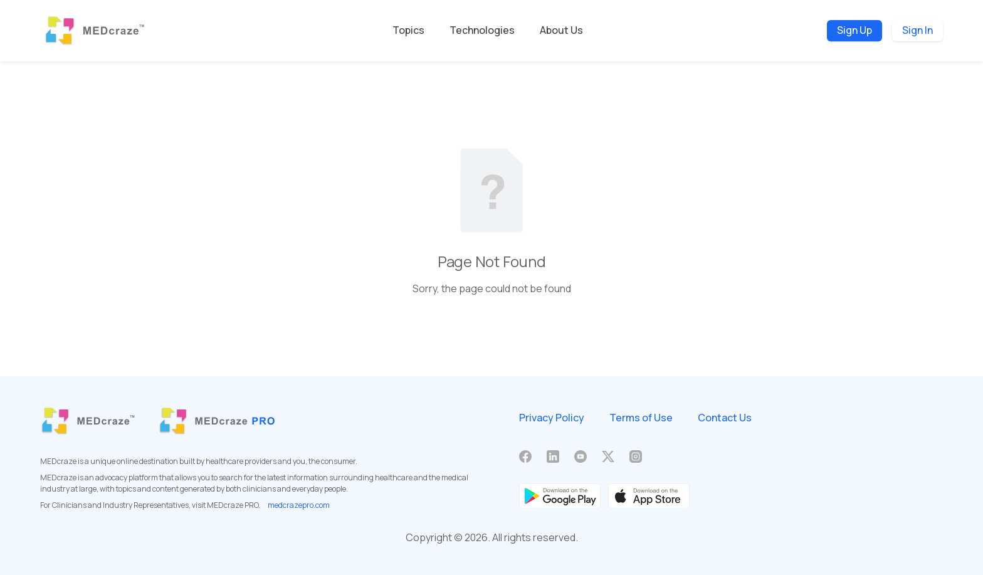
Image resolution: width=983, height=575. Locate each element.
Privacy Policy (551, 418)
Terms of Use (641, 418)
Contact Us (725, 418)
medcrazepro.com (299, 505)
